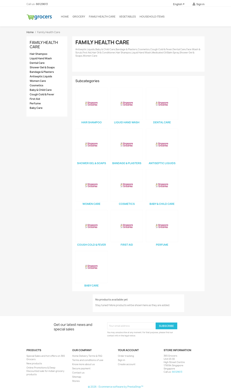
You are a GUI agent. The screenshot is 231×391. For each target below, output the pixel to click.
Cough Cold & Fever (42, 94)
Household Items (152, 16)
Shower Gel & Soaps (42, 67)
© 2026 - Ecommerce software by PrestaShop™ (115, 386)
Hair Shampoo (38, 54)
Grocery (79, 16)
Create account (126, 364)
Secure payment (81, 368)
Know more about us (83, 364)
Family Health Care (102, 16)
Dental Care (37, 63)
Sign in (121, 360)
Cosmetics (36, 85)
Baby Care (36, 108)
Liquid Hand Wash (41, 58)
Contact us (78, 372)
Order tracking (126, 355)
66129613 (42, 4)
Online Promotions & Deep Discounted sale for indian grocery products (45, 371)
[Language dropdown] (179, 4)
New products (34, 363)
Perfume (35, 103)
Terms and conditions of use (87, 360)
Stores (76, 380)
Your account (128, 350)
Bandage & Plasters (42, 72)
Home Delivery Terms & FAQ (87, 355)
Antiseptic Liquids (41, 76)
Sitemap (76, 376)
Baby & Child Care (41, 90)
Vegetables (127, 16)
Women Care (38, 81)
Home (65, 16)
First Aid (35, 99)
